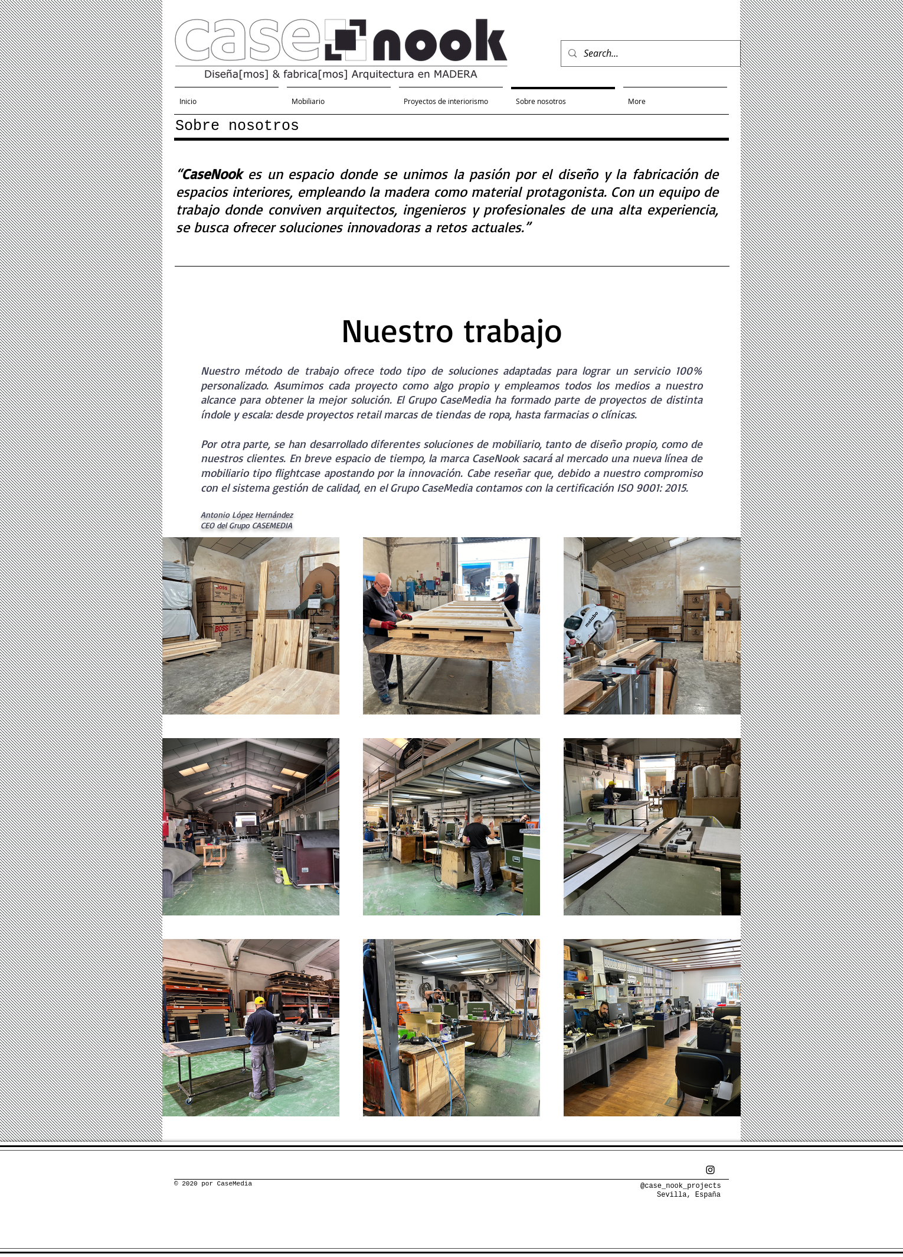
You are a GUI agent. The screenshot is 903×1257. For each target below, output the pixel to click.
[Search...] (649, 53)
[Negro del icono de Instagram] (710, 1169)
